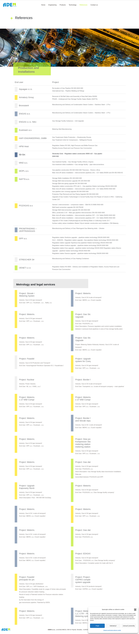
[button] (135, 609)
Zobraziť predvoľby (129, 626)
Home (43, 5)
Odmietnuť (113, 626)
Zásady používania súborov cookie (112, 630)
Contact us (94, 5)
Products (63, 5)
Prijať (97, 626)
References (83, 5)
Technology (72, 5)
